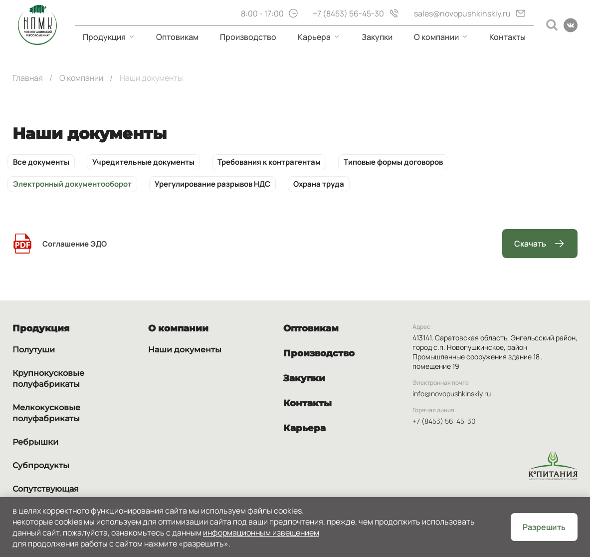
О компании (436, 36)
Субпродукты (40, 465)
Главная (28, 77)
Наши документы (151, 77)
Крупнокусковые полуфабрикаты (48, 378)
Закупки (377, 36)
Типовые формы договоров (393, 162)
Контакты (507, 36)
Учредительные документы (143, 162)
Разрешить (544, 527)
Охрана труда (318, 184)
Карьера (314, 36)
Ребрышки (35, 442)
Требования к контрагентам (269, 162)
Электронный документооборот (72, 184)
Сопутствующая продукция (45, 494)
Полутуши (33, 349)
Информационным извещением (261, 532)
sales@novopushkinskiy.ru (462, 13)
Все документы (41, 162)
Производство (248, 36)
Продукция (104, 36)
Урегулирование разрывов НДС (212, 184)
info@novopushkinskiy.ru (451, 393)
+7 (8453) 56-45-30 (348, 13)
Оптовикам (177, 36)
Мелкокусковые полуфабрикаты (46, 413)
